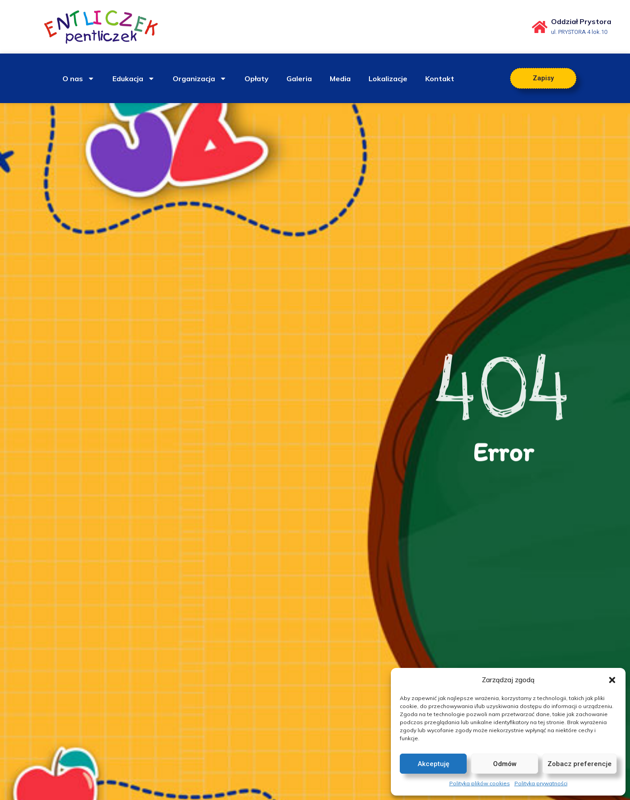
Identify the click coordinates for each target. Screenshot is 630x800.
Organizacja (200, 78)
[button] (612, 680)
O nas (78, 78)
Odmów (505, 764)
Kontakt (439, 78)
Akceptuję (433, 764)
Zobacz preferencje (579, 764)
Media (340, 78)
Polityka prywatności (541, 783)
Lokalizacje (388, 78)
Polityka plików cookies (479, 783)
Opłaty (257, 78)
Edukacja (133, 78)
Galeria (299, 78)
